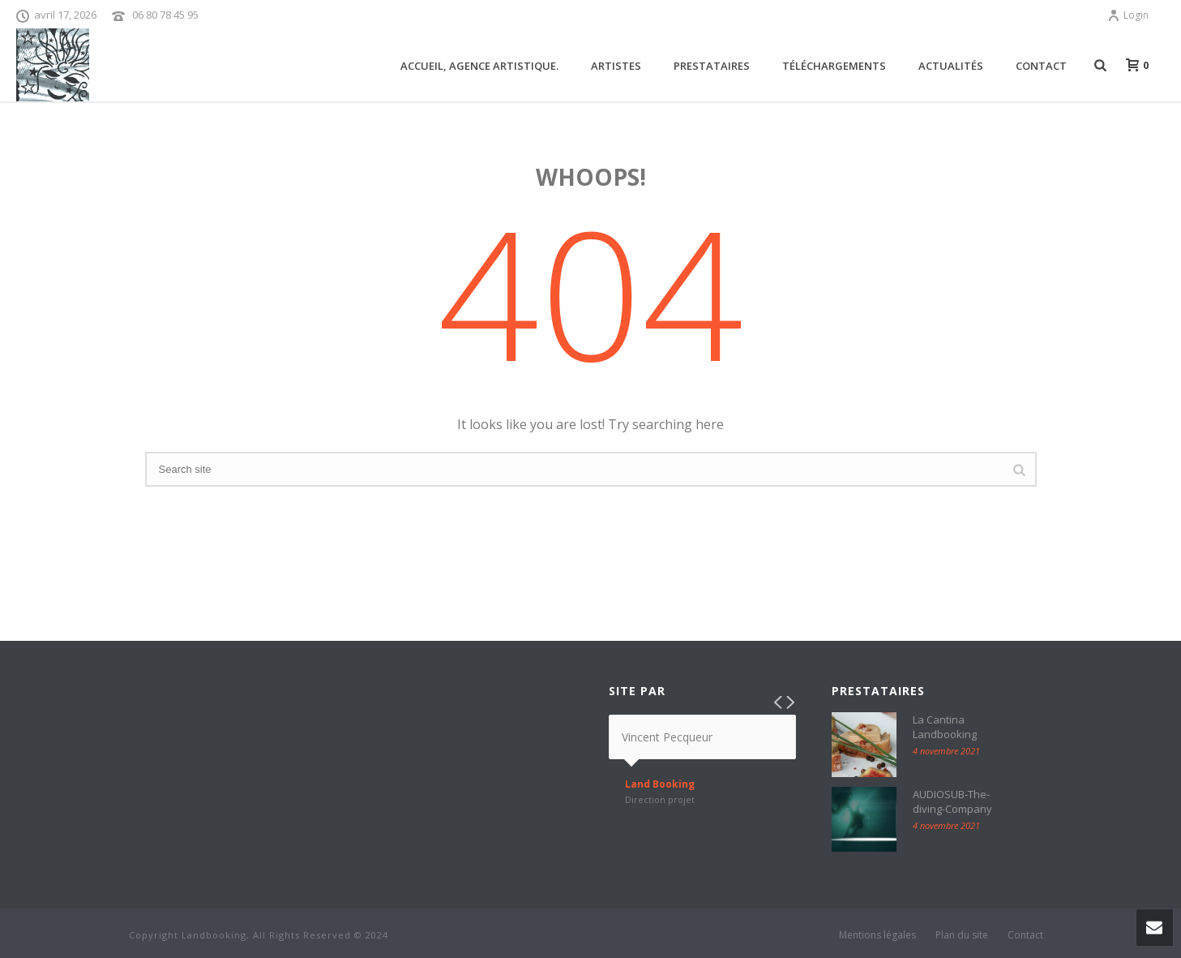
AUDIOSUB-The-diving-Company (952, 801)
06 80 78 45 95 (165, 14)
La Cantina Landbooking (945, 726)
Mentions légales (877, 935)
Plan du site (961, 935)
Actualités (950, 65)
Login (1128, 15)
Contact (1041, 65)
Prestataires (712, 65)
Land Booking (660, 784)
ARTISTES (616, 65)
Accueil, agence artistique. (479, 65)
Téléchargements (834, 65)
